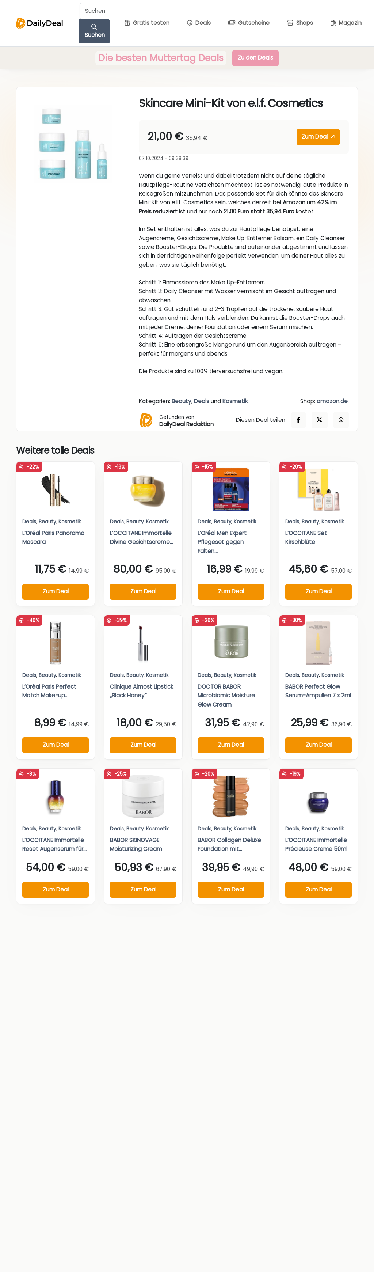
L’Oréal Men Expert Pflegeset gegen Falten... (222, 542)
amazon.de (332, 401)
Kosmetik (235, 401)
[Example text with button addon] (95, 11)
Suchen (95, 31)
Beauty (181, 401)
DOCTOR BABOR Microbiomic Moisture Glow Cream (226, 695)
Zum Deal (318, 136)
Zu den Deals (255, 57)
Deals (201, 401)
